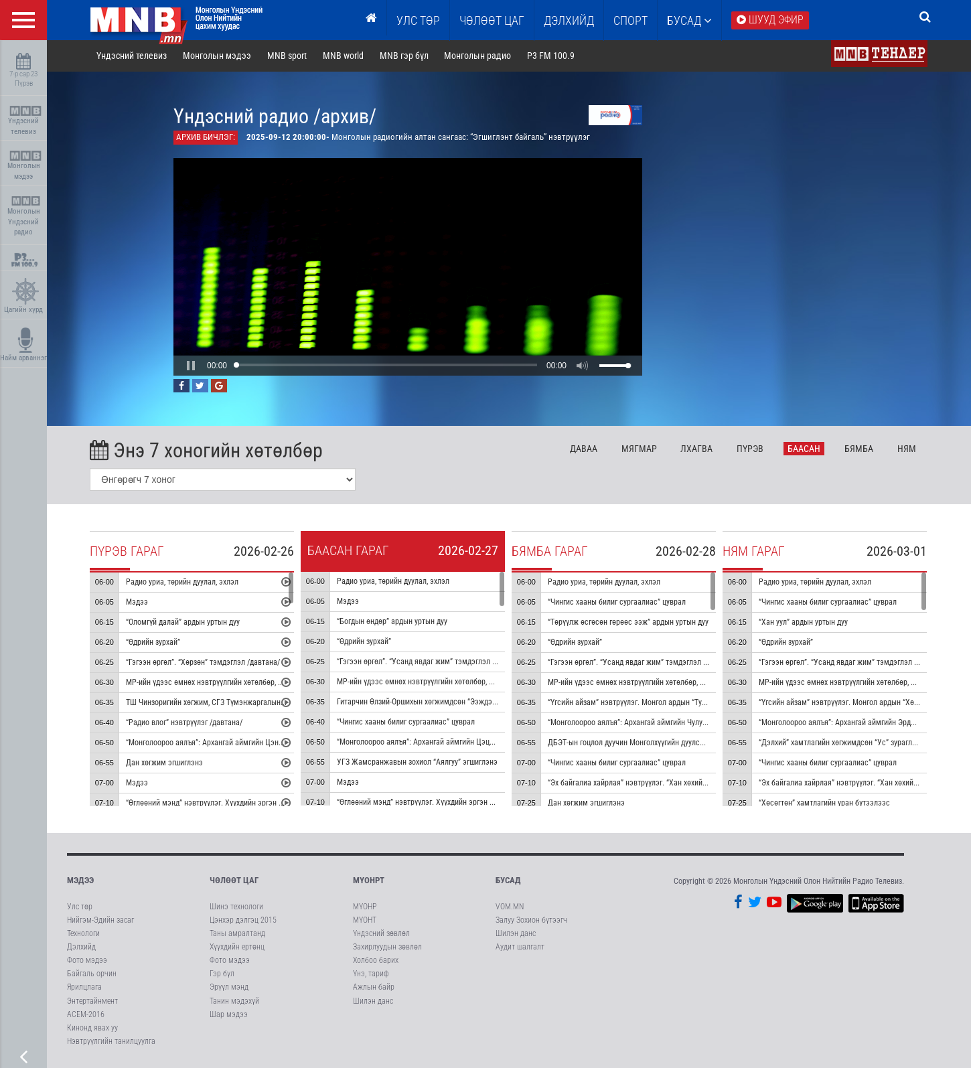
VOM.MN (510, 906)
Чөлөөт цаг (234, 881)
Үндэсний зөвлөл (381, 933)
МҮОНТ (364, 920)
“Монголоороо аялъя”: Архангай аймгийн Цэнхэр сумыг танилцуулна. (243, 742)
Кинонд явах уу (92, 1028)
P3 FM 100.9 (551, 56)
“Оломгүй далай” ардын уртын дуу (183, 622)
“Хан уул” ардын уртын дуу (803, 622)
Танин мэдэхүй (234, 1001)
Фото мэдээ (87, 961)
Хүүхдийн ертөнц (237, 947)
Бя (859, 448)
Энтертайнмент (92, 1001)
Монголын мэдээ (25, 166)
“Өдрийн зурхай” (154, 642)
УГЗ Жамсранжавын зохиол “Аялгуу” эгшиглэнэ (418, 762)
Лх (697, 448)
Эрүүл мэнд (229, 987)
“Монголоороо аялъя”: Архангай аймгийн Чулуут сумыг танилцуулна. (663, 722)
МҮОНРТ (368, 881)
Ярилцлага (84, 987)
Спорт (630, 20)
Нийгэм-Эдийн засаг (100, 920)
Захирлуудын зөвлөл (387, 947)
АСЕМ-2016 (85, 1014)
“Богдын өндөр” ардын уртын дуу (393, 621)
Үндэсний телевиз (25, 121)
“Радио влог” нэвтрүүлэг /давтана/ (185, 722)
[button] (191, 365)
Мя (640, 448)
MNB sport (287, 56)
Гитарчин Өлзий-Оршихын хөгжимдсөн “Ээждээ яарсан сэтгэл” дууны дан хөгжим (475, 701)
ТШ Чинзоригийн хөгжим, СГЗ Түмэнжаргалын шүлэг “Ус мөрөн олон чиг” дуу (256, 702)
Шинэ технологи (236, 906)
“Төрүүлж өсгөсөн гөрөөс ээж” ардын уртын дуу (628, 622)
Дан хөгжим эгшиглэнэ (165, 762)
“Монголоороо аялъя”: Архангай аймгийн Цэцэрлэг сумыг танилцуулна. (458, 742)
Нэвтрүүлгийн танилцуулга (111, 1042)
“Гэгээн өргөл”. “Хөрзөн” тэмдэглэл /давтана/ (204, 662)
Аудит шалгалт (520, 947)
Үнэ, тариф (371, 974)
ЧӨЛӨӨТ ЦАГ (491, 20)
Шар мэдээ (229, 1014)
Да (584, 448)
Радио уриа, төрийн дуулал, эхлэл (183, 582)
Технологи (83, 933)
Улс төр (418, 20)
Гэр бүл (222, 974)
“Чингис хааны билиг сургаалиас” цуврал (406, 722)
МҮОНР (364, 906)
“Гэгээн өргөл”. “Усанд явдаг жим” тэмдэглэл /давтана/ (432, 661)
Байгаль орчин (92, 974)
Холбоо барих (375, 961)
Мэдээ (138, 602)
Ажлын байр (373, 987)
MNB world (343, 56)
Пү (750, 448)
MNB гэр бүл (404, 56)
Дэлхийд (569, 20)
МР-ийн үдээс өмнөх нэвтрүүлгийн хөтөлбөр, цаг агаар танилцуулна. (241, 682)
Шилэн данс (373, 1001)
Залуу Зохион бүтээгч (531, 920)
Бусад (689, 20)
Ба (804, 448)
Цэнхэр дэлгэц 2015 (243, 920)
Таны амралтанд (237, 933)
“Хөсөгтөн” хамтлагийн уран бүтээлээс (825, 803)
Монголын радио (478, 56)
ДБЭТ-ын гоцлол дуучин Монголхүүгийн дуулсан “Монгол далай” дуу (661, 742)
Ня (907, 448)
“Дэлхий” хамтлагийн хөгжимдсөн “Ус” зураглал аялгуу (851, 742)
